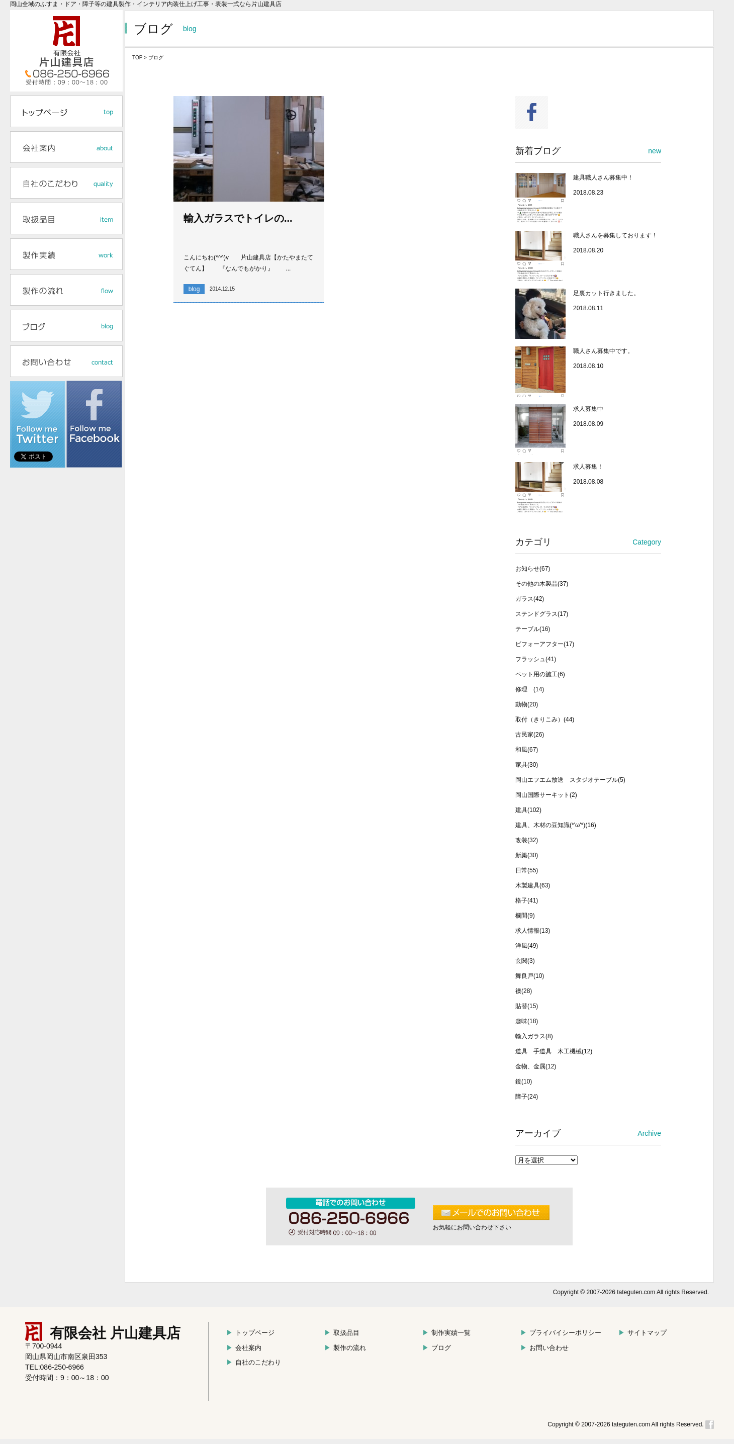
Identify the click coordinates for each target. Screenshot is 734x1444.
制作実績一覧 (446, 1332)
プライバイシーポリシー (560, 1332)
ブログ (436, 1347)
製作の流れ (345, 1347)
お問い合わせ (544, 1347)
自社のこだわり (253, 1362)
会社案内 (243, 1347)
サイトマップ (642, 1332)
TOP (137, 57)
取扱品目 (341, 1332)
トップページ (250, 1332)
